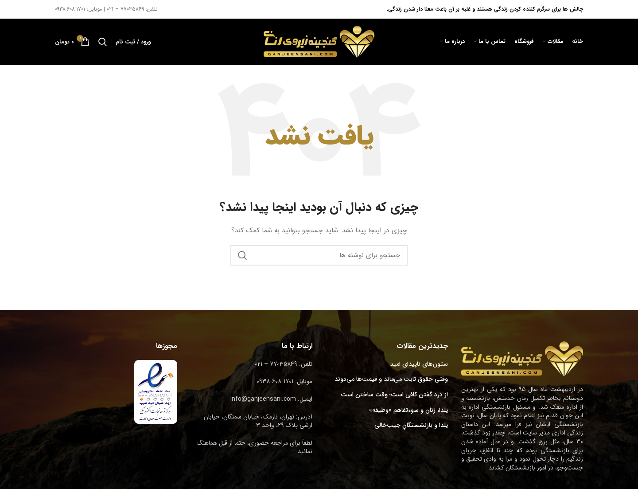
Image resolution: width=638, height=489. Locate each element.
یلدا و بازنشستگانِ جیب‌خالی (411, 425)
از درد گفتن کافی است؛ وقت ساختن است (394, 395)
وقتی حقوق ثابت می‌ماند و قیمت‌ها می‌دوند (391, 379)
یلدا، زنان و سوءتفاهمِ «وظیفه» (408, 410)
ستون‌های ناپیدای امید (419, 364)
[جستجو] (102, 42)
